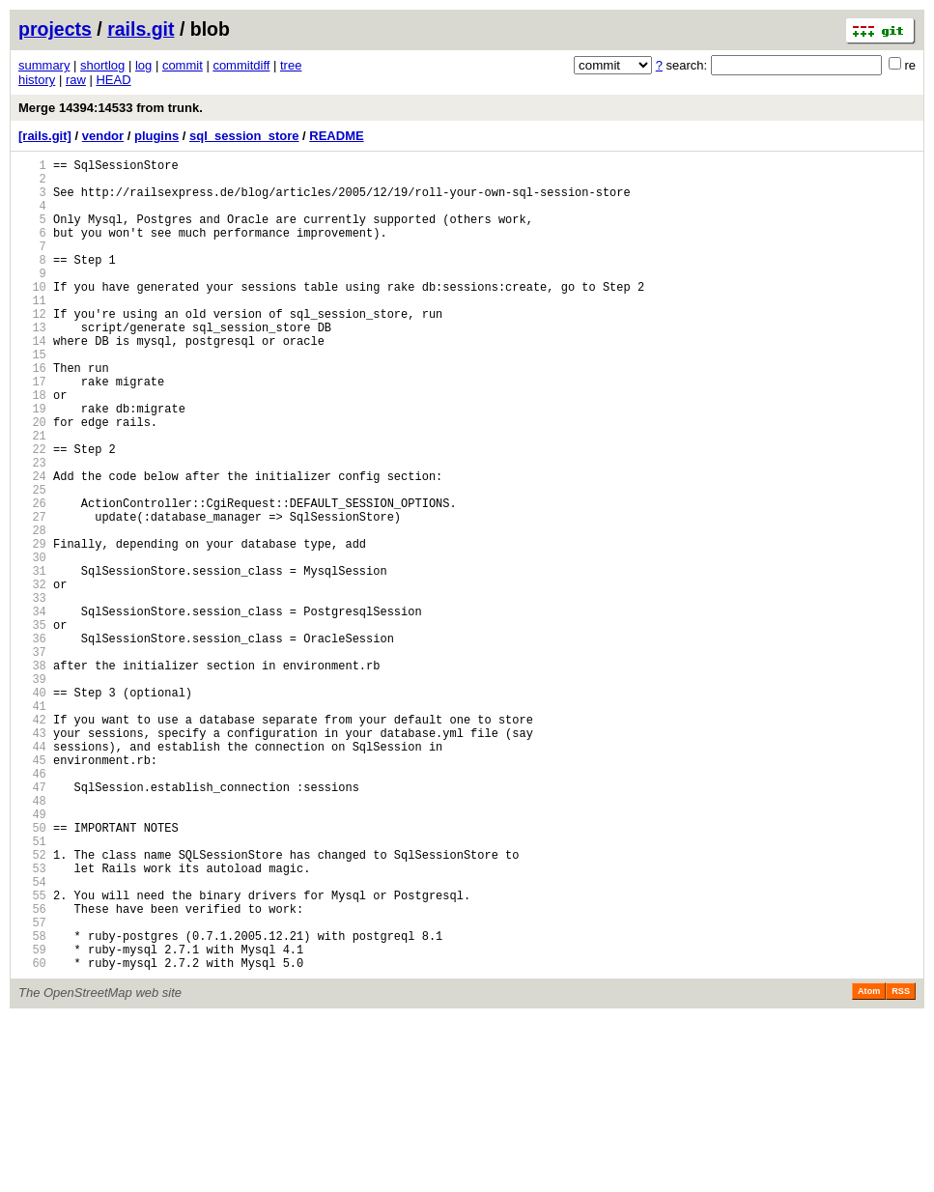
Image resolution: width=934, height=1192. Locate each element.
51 (32, 988)
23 (32, 529)
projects (55, 29)
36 (32, 742)
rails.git (140, 29)
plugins (156, 135)
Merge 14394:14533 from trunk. (110, 107)
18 (32, 447)
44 (32, 874)
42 (32, 841)
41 (32, 824)
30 (32, 644)
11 (32, 332)
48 (32, 939)
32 (32, 676)
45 (32, 890)
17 (32, 430)
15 (32, 397)
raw (76, 79)
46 (32, 906)
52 (32, 1005)
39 (32, 791)
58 (32, 1103)
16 (32, 414)
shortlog (102, 65)
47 (32, 923)
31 (32, 660)
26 (32, 578)
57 (32, 1087)
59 (32, 1120)
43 (32, 857)
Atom (869, 1165)
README (336, 135)
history (36, 79)
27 (32, 594)
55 (32, 1054)
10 (32, 315)
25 (32, 561)
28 (32, 611)
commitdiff (240, 65)
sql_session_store (243, 135)
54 (32, 1038)
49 (32, 956)
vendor (103, 135)
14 (32, 381)
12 (32, 348)
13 (32, 364)
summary (44, 65)
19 (32, 463)
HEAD (113, 79)
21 (32, 496)
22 (32, 512)
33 (32, 693)
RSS (901, 1165)
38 (32, 775)
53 (32, 1021)
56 (32, 1071)
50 (32, 972)
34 (32, 709)
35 (32, 726)
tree (290, 65)
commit (182, 65)
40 (32, 808)
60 (32, 1136)
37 (32, 759)
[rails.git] (44, 135)
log (143, 65)
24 (32, 545)
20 (32, 479)
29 (32, 627)
